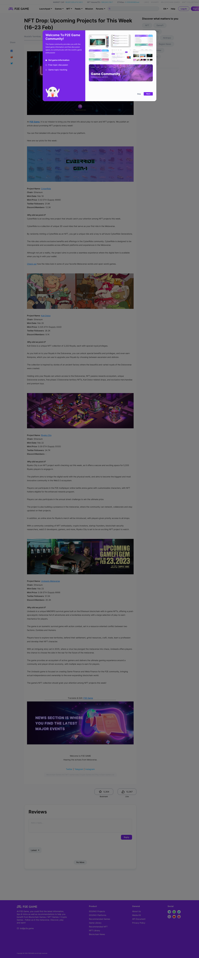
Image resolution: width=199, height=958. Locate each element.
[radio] (57, 60)
